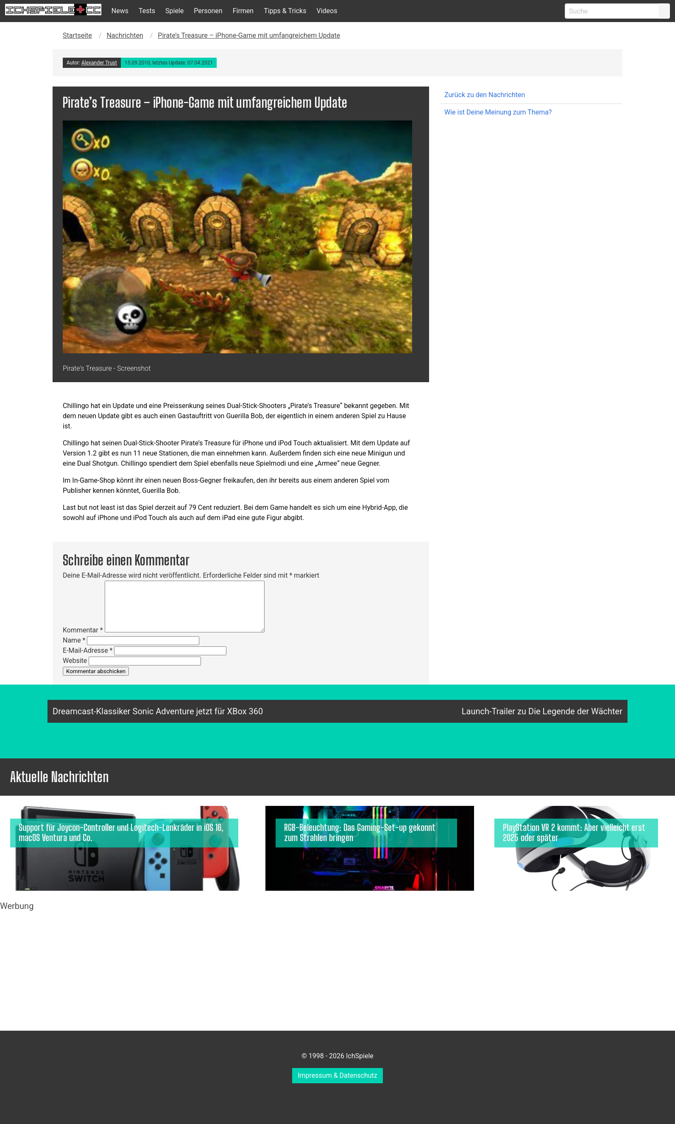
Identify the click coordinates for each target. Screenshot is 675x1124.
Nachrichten (124, 35)
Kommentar (83, 630)
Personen (208, 11)
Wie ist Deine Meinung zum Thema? (498, 112)
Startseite (77, 35)
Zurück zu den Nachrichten (484, 95)
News (120, 11)
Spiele (174, 11)
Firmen (243, 11)
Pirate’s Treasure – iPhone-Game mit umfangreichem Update (249, 35)
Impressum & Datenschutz (337, 1075)
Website (75, 661)
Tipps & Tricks (285, 11)
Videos (326, 11)
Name (74, 640)
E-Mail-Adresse (87, 650)
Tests (147, 11)
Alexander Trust (99, 63)
